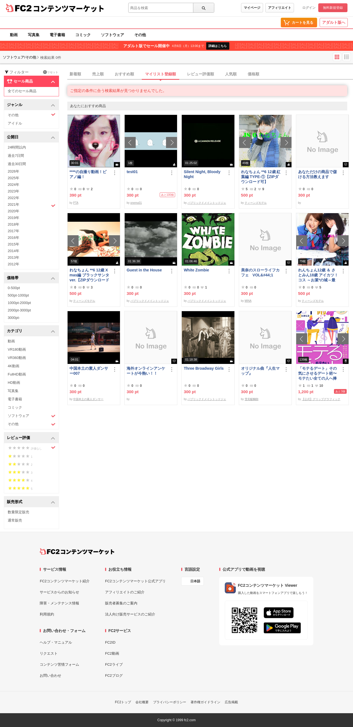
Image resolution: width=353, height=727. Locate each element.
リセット (50, 72)
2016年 (13, 238)
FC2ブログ (114, 675)
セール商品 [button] (31, 81)
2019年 (13, 218)
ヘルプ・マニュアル (56, 642)
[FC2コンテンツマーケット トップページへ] (77, 551)
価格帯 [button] (31, 278)
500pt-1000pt (18, 295)
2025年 (13, 178)
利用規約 (47, 614)
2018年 (13, 224)
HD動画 (14, 382)
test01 (132, 172)
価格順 (253, 74)
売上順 (98, 74)
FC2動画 (112, 653)
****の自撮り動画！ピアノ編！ (87, 174)
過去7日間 (16, 156)
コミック (83, 35)
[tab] (210, 74)
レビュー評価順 (200, 74)
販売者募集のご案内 (121, 603)
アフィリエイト (279, 8)
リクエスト (49, 653)
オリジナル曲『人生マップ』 (260, 371)
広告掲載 (231, 702)
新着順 (75, 74)
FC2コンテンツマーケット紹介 (65, 581)
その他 (140, 35)
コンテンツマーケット (69, 8)
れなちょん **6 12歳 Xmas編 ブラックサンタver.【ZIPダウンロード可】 (89, 275)
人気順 (231, 74)
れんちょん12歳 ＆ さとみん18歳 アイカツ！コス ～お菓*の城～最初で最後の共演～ (318, 275)
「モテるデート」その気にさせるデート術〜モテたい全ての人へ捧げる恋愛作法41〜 (317, 373)
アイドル (15, 123)
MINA (248, 300)
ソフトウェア (112, 35)
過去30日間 (17, 164)
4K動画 (13, 366)
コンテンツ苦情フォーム (59, 664)
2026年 (13, 171)
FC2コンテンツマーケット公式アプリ (135, 581)
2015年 (13, 244)
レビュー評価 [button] (31, 438)
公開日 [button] (31, 137)
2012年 (13, 264)
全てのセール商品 (22, 91)
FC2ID (110, 642)
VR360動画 (17, 358)
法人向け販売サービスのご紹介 (130, 614)
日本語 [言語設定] (195, 581)
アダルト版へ (333, 22)
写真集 (33, 35)
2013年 (13, 257)
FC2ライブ (114, 664)
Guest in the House (144, 270)
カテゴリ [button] (31, 331)
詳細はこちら (217, 45)
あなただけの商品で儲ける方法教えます (317, 174)
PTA (75, 202)
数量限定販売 (18, 512)
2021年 (31, 205)
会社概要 (142, 702)
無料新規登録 (333, 8)
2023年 (13, 191)
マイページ (252, 8)
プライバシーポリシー (169, 702)
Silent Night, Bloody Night (202, 174)
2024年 (13, 185)
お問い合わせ (50, 675)
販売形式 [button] (31, 502)
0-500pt (14, 288)
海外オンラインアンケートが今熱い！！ (146, 371)
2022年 (13, 198)
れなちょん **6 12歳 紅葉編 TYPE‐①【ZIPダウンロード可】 (261, 177)
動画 (14, 35)
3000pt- (14, 318)
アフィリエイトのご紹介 (125, 592)
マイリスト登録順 (160, 74)
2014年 (13, 251)
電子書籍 (57, 35)
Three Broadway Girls (204, 368)
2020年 (13, 211)
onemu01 (136, 202)
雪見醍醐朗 (251, 399)
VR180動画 (17, 349)
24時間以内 (17, 147)
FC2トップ (123, 702)
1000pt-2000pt (19, 303)
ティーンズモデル (256, 202)
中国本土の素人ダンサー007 (88, 371)
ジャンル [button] (31, 105)
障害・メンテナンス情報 (59, 603)
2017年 (13, 231)
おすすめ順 (124, 74)
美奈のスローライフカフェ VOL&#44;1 (260, 272)
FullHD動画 (17, 374)
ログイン (308, 8)
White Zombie (196, 270)
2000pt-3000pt (19, 310)
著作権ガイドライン (205, 702)
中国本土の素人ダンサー (88, 399)
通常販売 (15, 520)
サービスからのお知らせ (59, 592)
